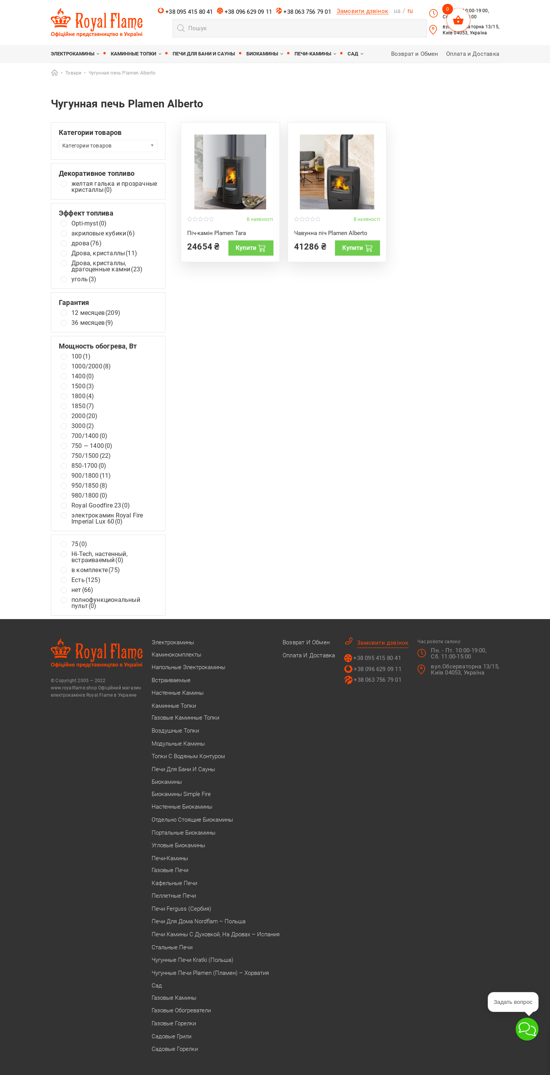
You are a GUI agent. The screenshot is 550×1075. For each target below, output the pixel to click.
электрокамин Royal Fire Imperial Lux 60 (107, 518)
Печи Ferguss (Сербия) (181, 908)
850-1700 (88, 466)
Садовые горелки (175, 1049)
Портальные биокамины (183, 832)
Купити (251, 248)
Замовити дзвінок (362, 11)
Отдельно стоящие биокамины (192, 819)
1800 (82, 396)
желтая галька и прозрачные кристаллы (114, 187)
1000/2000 (91, 366)
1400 (82, 376)
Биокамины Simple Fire (181, 794)
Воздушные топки (175, 730)
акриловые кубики (103, 233)
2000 (84, 416)
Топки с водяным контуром (188, 756)
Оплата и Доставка (472, 53)
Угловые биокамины (178, 845)
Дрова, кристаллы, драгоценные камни (106, 266)
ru (410, 11)
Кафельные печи (174, 883)
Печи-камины (312, 54)
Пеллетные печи (174, 895)
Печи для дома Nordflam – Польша (199, 921)
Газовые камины (174, 997)
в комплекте (95, 570)
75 (79, 544)
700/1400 (89, 436)
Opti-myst (89, 224)
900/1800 (91, 476)
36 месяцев (92, 323)
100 (81, 356)
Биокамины (262, 54)
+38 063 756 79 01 (303, 11)
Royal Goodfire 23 (100, 506)
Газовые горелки (174, 1023)
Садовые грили (171, 1036)
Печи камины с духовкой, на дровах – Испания (216, 934)
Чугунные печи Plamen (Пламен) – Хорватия (210, 973)
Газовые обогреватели (181, 1010)
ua (397, 11)
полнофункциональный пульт (105, 603)
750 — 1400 (92, 446)
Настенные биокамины (182, 806)
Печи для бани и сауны (204, 54)
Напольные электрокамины (188, 667)
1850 (82, 406)
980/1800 (89, 496)
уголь (84, 279)
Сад (353, 54)
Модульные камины (178, 743)
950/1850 (89, 486)
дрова (86, 243)
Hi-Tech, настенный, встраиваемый (99, 557)
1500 (82, 386)
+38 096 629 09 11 (244, 11)
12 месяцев (95, 313)
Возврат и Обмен (414, 53)
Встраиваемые (171, 680)
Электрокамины (72, 54)
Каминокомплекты (176, 654)
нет (82, 590)
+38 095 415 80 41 (185, 11)
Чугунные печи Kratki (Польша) (192, 960)
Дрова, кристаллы (104, 253)
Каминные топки (133, 54)
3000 (82, 426)
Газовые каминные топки (185, 717)
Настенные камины (178, 692)
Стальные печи (172, 947)
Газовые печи (170, 870)
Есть (85, 580)
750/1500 (91, 456)
